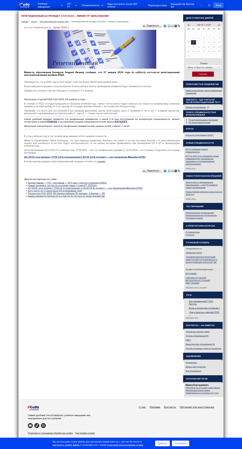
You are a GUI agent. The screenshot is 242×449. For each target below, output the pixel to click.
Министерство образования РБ (200, 344)
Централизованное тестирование (201, 215)
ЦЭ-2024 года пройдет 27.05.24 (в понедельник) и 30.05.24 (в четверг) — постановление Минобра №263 (85, 188)
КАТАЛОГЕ (121, 121)
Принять (162, 443)
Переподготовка (157, 5)
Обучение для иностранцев (197, 407)
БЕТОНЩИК (191, 273)
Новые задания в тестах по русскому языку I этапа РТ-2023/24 (62, 185)
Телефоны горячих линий (198, 332)
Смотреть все (192, 318)
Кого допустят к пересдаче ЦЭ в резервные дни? (55, 190)
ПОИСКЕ (52, 121)
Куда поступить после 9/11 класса (122, 5)
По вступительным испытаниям (203, 120)
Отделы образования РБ (197, 336)
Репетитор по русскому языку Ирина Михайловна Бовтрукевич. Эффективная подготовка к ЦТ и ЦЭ (203, 390)
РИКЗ (188, 340)
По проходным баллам (199, 122)
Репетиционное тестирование (200, 213)
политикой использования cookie (125, 445)
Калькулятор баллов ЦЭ (182, 5)
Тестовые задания (194, 218)
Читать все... (191, 168)
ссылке (101, 161)
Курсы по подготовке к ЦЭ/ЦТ (200, 135)
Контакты (170, 407)
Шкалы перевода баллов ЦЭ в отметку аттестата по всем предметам (66, 196)
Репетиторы (191, 362)
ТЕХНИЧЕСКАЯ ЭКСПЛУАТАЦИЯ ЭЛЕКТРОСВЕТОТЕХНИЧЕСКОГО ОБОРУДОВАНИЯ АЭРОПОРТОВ (201, 259)
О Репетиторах (193, 232)
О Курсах (190, 235)
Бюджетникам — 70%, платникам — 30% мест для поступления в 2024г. (67, 182)
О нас (142, 407)
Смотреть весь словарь (196, 287)
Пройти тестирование (196, 107)
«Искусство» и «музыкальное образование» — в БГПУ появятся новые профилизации (201, 185)
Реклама (155, 407)
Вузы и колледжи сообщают (204, 308)
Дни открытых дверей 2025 (204, 312)
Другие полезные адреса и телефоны (203, 348)
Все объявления (193, 371)
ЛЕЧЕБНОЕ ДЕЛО (194, 253)
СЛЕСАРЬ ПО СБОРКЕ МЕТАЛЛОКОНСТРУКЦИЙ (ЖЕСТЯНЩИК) (198, 280)
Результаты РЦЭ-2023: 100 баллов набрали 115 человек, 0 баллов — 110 (66, 193)
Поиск (203, 63)
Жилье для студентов (196, 367)
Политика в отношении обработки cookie (50, 433)
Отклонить (180, 443)
